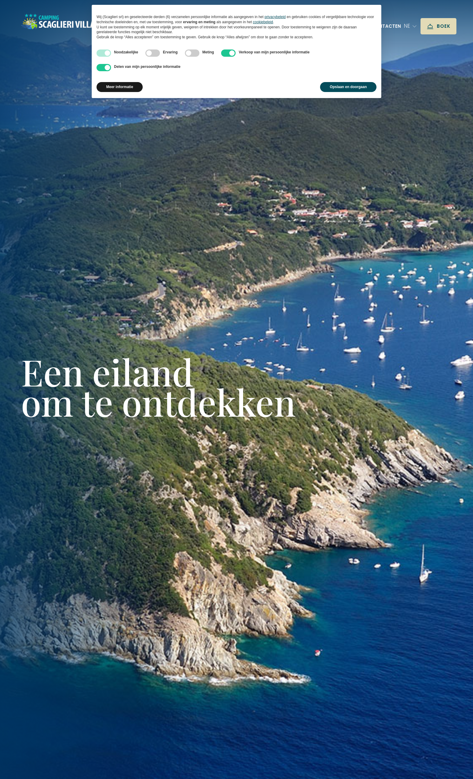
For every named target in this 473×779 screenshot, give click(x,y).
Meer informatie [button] (119, 87)
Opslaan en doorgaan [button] (348, 87)
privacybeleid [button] (275, 17)
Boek (438, 26)
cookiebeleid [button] (263, 22)
